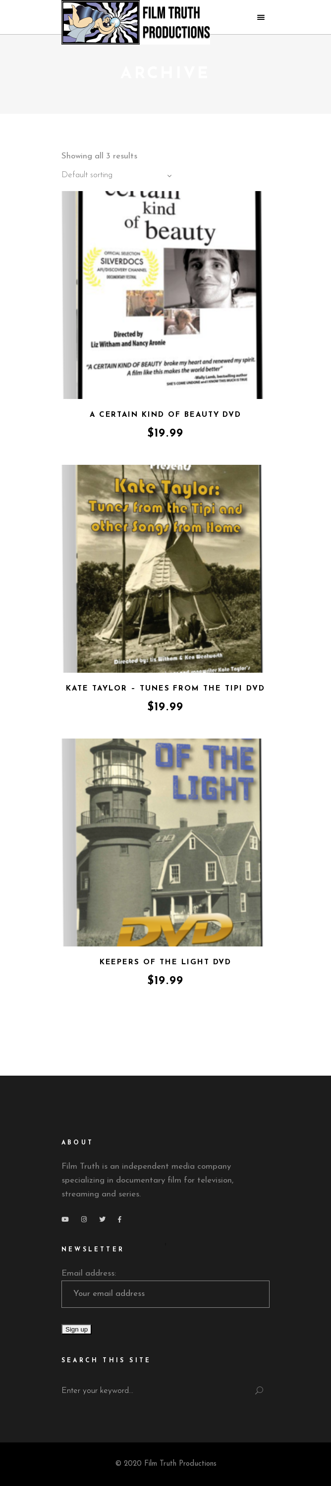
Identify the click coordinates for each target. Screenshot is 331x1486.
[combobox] (118, 175)
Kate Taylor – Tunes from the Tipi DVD (165, 689)
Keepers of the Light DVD (166, 962)
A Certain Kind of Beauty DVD (166, 415)
